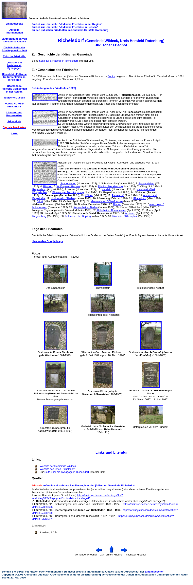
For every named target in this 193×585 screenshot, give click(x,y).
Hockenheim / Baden (63, 198)
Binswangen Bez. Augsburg (68, 192)
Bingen (117, 204)
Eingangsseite (154, 571)
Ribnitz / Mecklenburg (110, 186)
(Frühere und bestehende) (14, 65)
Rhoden (47, 186)
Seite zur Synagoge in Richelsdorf (58, 60)
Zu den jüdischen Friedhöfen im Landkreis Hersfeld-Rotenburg (70, 30)
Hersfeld (106, 189)
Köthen (89, 195)
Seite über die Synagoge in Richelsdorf (66, 471)
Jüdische (14, 56)
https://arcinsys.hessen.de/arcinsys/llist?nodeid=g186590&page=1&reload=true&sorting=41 (77, 497)
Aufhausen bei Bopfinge (78, 216)
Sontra (111, 76)
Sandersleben (68, 183)
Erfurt (40, 201)
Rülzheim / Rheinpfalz (124, 216)
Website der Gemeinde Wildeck (58, 466)
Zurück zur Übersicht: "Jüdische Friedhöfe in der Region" (67, 24)
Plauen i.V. (118, 195)
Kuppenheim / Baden (85, 207)
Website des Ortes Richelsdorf (57, 468)
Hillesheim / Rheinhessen (111, 210)
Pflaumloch (139, 198)
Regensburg (39, 189)
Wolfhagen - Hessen (68, 186)
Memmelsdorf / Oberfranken (107, 201)
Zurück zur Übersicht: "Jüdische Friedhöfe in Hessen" (65, 27)
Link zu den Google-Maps (47, 241)
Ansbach (130, 213)
